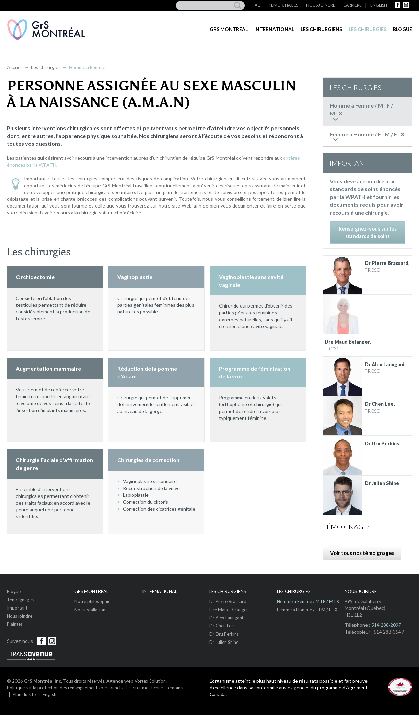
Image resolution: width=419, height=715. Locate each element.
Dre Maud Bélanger (228, 609)
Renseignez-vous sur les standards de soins (368, 232)
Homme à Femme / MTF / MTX (308, 601)
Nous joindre (320, 5)
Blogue (402, 29)
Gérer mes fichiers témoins (156, 687)
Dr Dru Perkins (224, 634)
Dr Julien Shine (223, 642)
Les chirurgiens (321, 29)
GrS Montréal (229, 29)
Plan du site (24, 694)
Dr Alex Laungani (226, 618)
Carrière (352, 5)
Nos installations (90, 609)
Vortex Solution (150, 681)
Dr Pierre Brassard (227, 601)
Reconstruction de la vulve (151, 488)
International (274, 29)
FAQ (257, 5)
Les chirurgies (367, 29)
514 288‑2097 (386, 625)
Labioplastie (136, 495)
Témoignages (283, 5)
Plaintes (15, 624)
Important (17, 608)
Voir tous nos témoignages (362, 553)
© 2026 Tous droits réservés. (56, 681)
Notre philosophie (92, 601)
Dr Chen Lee (221, 625)
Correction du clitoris (145, 502)
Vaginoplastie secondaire (150, 481)
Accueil (15, 67)
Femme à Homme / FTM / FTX (307, 609)
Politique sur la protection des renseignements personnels (65, 687)
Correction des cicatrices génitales (160, 509)
